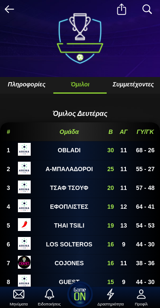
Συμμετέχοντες (133, 84)
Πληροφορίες (26, 84)
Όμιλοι (79, 84)
